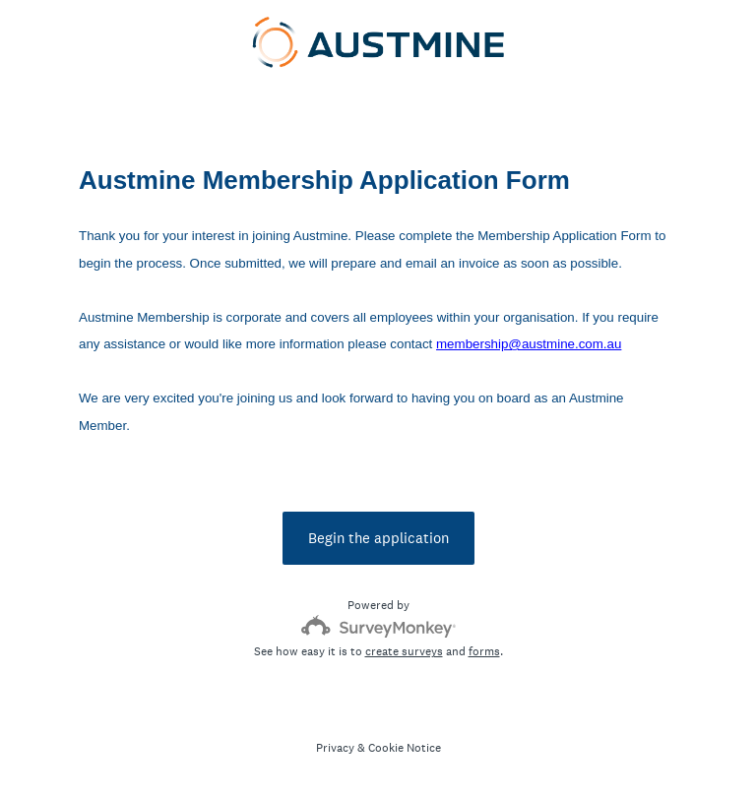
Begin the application (378, 537)
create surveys (404, 651)
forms (484, 651)
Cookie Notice (404, 748)
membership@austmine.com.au (528, 344)
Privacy (335, 748)
